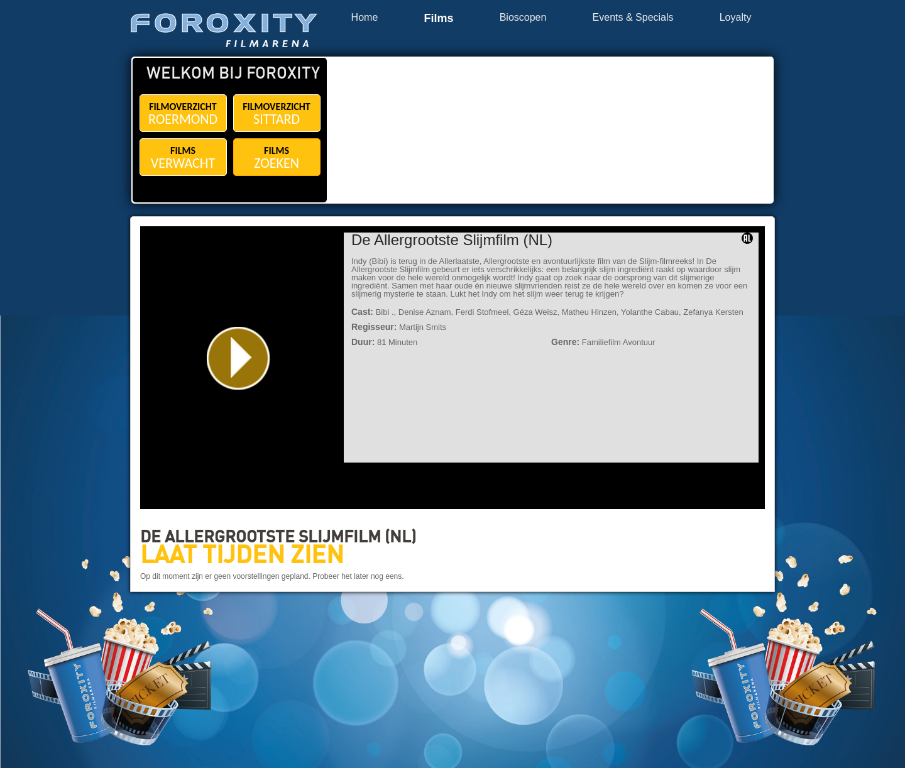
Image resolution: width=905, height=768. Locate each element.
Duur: (363, 342)
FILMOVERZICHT (183, 114)
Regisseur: (374, 327)
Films (438, 19)
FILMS (183, 158)
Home (364, 18)
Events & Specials (633, 18)
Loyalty (736, 18)
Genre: (565, 342)
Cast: (362, 312)
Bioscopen (523, 18)
